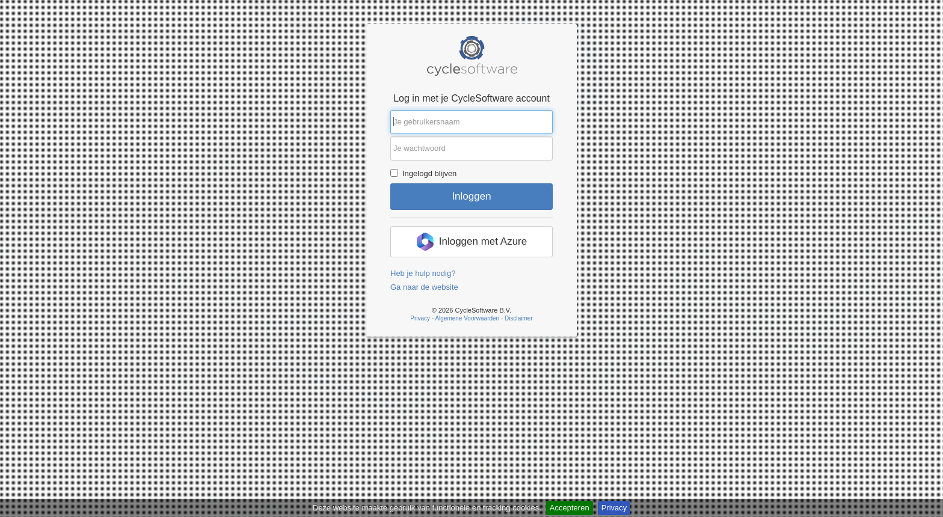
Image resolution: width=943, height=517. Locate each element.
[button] (471, 241)
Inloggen (471, 196)
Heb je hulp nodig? (422, 273)
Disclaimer (519, 318)
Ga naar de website (424, 287)
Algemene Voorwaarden (467, 318)
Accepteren (569, 507)
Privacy (614, 507)
